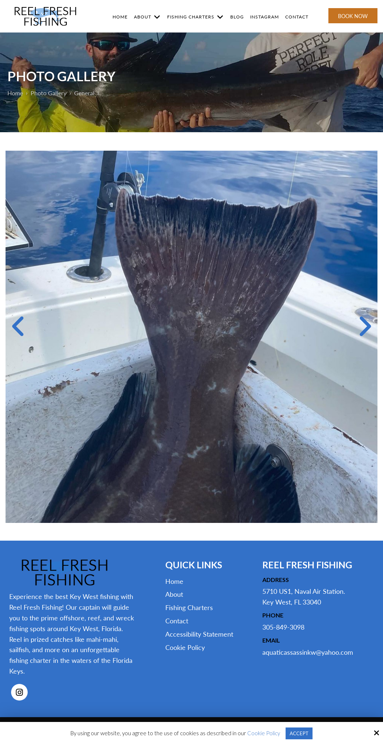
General (87, 93)
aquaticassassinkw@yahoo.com (307, 652)
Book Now (353, 16)
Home (15, 93)
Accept (299, 733)
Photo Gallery (50, 93)
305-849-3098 (283, 627)
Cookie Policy (262, 733)
